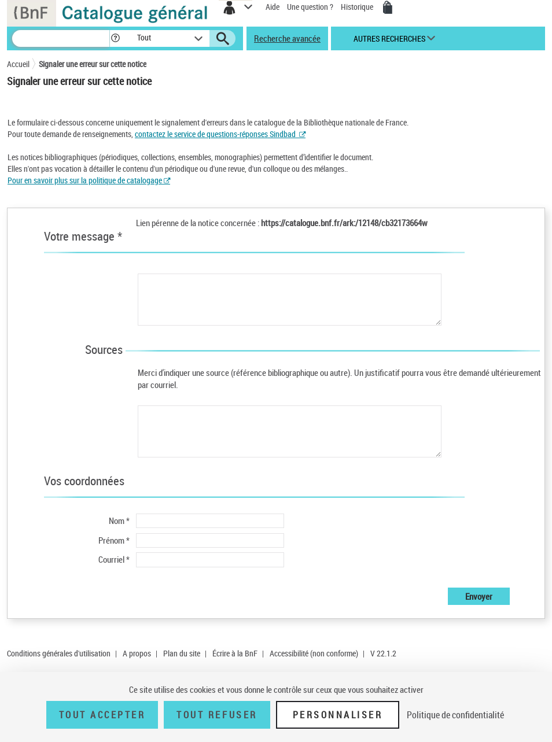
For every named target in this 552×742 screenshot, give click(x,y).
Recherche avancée (287, 38)
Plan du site (181, 653)
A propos (137, 653)
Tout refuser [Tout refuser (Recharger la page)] (216, 714)
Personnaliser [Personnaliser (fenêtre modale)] (338, 714)
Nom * (119, 520)
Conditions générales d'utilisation (59, 653)
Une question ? (310, 6)
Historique (358, 6)
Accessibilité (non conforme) (314, 653)
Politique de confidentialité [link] (455, 714)
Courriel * (114, 559)
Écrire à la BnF (234, 653)
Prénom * (114, 540)
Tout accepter (102, 714)
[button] (115, 38)
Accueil (18, 63)
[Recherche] (60, 38)
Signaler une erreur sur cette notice (92, 63)
